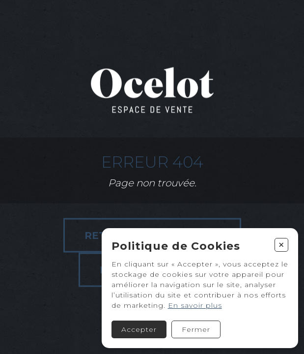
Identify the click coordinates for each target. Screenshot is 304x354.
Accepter (139, 329)
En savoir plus (195, 305)
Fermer (196, 329)
